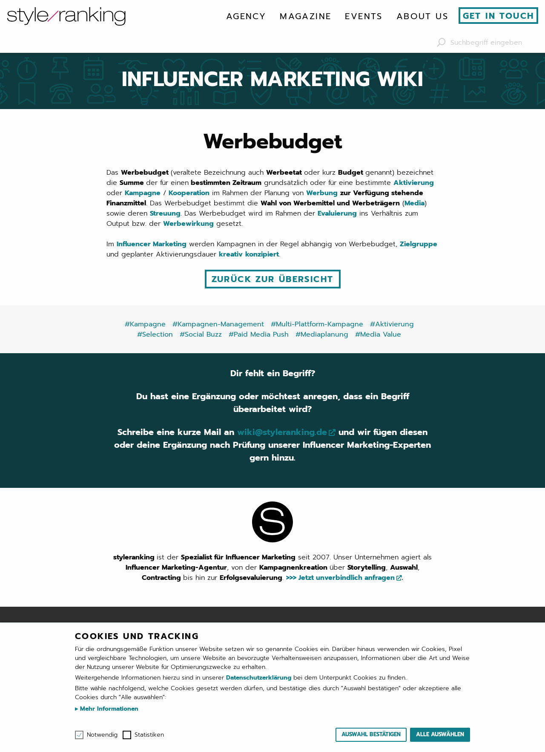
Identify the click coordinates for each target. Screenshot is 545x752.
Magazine (305, 16)
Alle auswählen (440, 734)
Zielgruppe (418, 244)
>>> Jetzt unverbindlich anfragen (340, 578)
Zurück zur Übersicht (273, 279)
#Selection (155, 334)
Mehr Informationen (108, 708)
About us (422, 16)
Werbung (322, 193)
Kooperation (189, 193)
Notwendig (102, 735)
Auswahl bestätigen (371, 734)
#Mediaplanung (321, 334)
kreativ (231, 254)
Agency (246, 16)
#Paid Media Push (259, 334)
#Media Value (378, 334)
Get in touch (498, 15)
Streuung (165, 213)
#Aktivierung (392, 324)
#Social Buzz (201, 334)
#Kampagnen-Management (218, 324)
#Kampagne (145, 324)
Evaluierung (337, 213)
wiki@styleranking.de (282, 432)
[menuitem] (246, 16)
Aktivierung (413, 183)
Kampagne (143, 193)
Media (414, 203)
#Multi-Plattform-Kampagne (317, 324)
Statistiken (149, 735)
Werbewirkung (188, 224)
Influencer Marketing (151, 244)
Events (363, 16)
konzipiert (262, 254)
